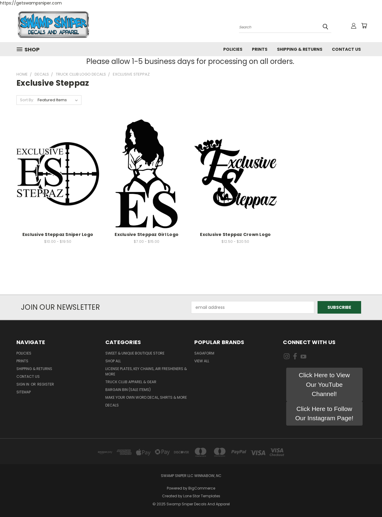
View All (201, 360)
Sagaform (204, 353)
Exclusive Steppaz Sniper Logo (57, 234)
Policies (232, 49)
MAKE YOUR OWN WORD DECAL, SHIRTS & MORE (146, 397)
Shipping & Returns (299, 49)
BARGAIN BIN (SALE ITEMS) (128, 389)
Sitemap (23, 392)
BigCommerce (201, 488)
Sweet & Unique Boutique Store (134, 353)
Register (45, 384)
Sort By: (27, 100)
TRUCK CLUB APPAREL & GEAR (130, 381)
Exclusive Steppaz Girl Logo (146, 234)
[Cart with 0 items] (364, 26)
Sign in (23, 384)
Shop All (113, 360)
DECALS (112, 405)
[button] (324, 384)
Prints (259, 49)
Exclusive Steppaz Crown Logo (235, 234)
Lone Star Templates (201, 495)
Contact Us (346, 49)
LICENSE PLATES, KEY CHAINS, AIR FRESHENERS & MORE (146, 371)
